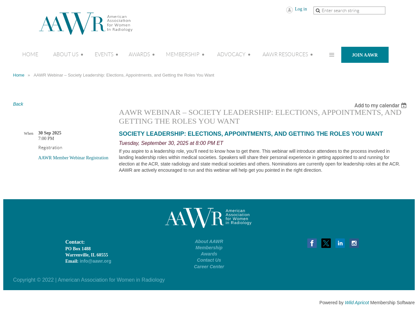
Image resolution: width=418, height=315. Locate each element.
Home (18, 75)
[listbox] (381, 105)
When (28, 133)
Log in (301, 9)
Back (18, 104)
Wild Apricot (357, 302)
